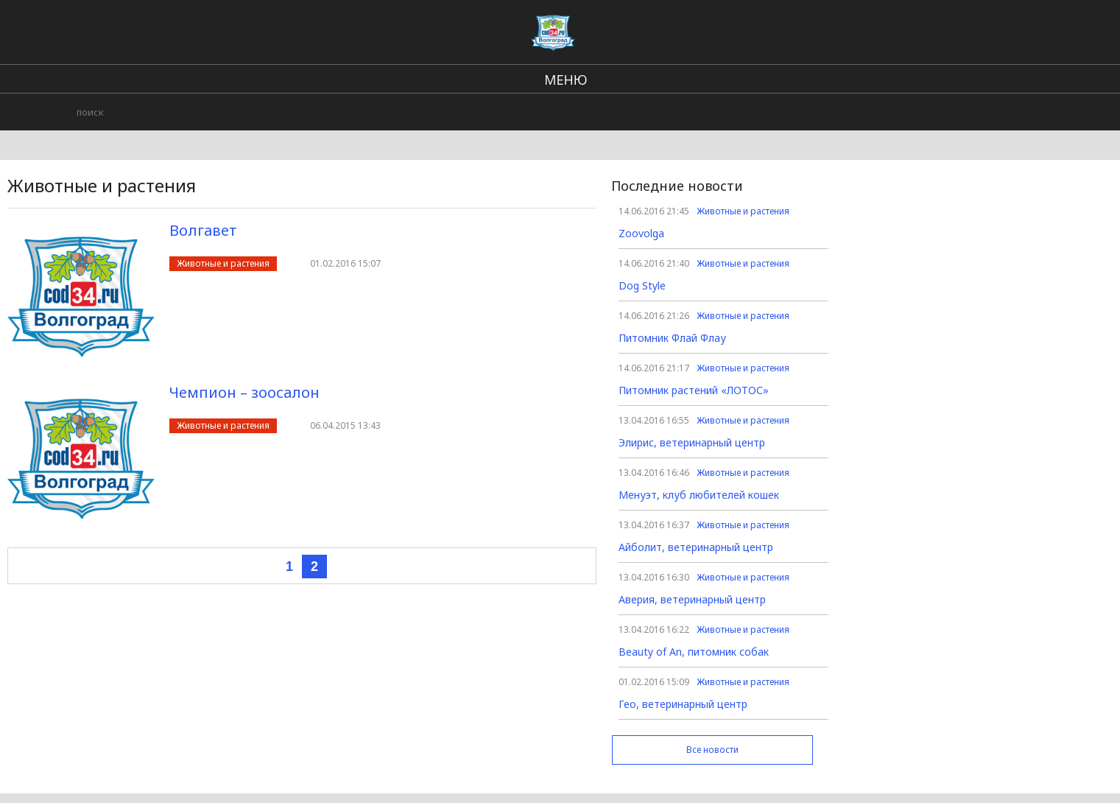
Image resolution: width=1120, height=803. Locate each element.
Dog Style (642, 285)
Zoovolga (641, 233)
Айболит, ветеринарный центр (696, 547)
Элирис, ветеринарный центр (692, 442)
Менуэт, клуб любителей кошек (699, 495)
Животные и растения (223, 263)
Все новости (712, 749)
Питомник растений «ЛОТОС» (694, 390)
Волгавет (203, 230)
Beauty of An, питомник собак (694, 652)
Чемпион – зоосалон (244, 392)
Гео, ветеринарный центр (683, 704)
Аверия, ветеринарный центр (692, 599)
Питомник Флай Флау (672, 338)
